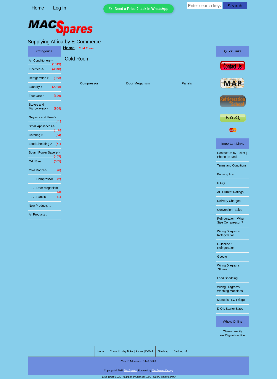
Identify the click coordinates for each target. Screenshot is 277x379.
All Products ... (38, 214)
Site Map (163, 351)
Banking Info (225, 174)
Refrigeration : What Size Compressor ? (230, 220)
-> (45, 170)
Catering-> (45, 135)
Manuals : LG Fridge (231, 299)
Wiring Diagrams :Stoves (228, 267)
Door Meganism (138, 81)
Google (222, 256)
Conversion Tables (229, 209)
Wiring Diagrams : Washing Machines (230, 289)
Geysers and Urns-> (45, 119)
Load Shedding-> (45, 144)
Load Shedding (227, 278)
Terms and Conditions (231, 165)
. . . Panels (45, 197)
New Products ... (40, 205)
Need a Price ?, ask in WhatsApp (139, 9)
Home (37, 8)
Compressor (89, 81)
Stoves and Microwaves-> (45, 107)
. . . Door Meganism (45, 189)
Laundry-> (45, 87)
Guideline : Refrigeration (226, 246)
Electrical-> (45, 69)
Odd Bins (45, 161)
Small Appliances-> (45, 127)
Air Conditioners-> (45, 62)
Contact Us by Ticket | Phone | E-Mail (232, 155)
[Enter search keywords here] (204, 5)
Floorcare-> (45, 96)
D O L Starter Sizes (230, 308)
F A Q (221, 183)
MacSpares (130, 370)
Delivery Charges (228, 201)
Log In (59, 8)
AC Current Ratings (230, 192)
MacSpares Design (162, 370)
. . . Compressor (45, 179)
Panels (187, 81)
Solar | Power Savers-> (45, 154)
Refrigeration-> (45, 78)
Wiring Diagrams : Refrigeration (229, 233)
